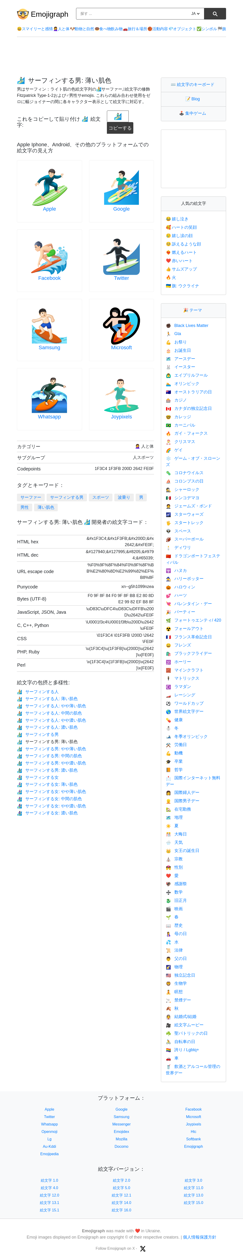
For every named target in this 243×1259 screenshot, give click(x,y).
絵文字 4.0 (49, 1188)
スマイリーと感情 (35, 29)
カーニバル (180, 425)
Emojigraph (49, 14)
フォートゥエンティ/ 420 (193, 620)
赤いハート (179, 260)
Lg (49, 1139)
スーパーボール (184, 539)
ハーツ (176, 595)
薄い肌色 (46, 507)
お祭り (176, 342)
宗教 (174, 859)
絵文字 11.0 (193, 1188)
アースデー (180, 358)
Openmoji (49, 1132)
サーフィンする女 (38, 777)
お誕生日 (178, 350)
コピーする (121, 126)
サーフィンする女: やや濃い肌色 (51, 806)
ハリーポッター (184, 578)
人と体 (61, 29)
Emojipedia (49, 1154)
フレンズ (178, 645)
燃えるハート (181, 252)
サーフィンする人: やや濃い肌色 (51, 720)
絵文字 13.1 (49, 1203)
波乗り (124, 497)
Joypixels (121, 417)
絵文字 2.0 (121, 1180)
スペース (178, 531)
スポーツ (100, 497)
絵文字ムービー (184, 1025)
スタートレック (184, 522)
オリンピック (182, 383)
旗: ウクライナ (182, 286)
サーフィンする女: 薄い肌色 (47, 784)
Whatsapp (49, 417)
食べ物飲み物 (109, 29)
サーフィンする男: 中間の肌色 (49, 755)
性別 (174, 867)
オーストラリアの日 (189, 392)
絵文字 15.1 (49, 1210)
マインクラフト (184, 670)
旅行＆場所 (135, 29)
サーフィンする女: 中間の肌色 (49, 798)
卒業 (174, 761)
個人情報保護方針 (199, 1237)
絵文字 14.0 (121, 1203)
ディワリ (178, 547)
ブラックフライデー (189, 653)
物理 (174, 967)
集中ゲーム (193, 113)
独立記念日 (180, 975)
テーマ (193, 310)
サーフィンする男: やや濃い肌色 (51, 763)
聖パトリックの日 (187, 1033)
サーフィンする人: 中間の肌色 (49, 713)
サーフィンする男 (66, 497)
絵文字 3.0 (193, 1180)
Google (121, 209)
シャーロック (182, 489)
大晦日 (176, 834)
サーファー (30, 497)
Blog (193, 99)
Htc (193, 1132)
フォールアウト (184, 628)
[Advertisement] (121, 57)
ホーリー (178, 661)
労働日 (176, 744)
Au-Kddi (49, 1146)
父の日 (176, 958)
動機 (174, 753)
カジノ (176, 400)
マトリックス (182, 678)
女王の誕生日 (182, 850)
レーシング (180, 695)
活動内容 (157, 29)
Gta (173, 333)
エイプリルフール (187, 375)
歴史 (174, 925)
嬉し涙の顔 (179, 235)
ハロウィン (180, 587)
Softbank (193, 1139)
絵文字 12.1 (121, 1195)
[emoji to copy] (118, 116)
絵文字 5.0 (121, 1188)
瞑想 (174, 991)
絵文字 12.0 (49, 1195)
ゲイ (174, 450)
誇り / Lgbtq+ (182, 1049)
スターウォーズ (184, 514)
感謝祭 (176, 883)
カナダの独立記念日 (189, 408)
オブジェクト (182, 29)
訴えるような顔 (183, 244)
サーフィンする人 (38, 691)
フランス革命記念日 (189, 637)
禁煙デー (178, 1000)
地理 (174, 817)
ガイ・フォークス (187, 433)
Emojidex (121, 1132)
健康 (174, 720)
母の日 (176, 933)
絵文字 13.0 (193, 1195)
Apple (49, 209)
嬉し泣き (177, 219)
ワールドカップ (184, 703)
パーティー (180, 612)
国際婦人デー (182, 792)
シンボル (207, 29)
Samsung (49, 347)
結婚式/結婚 (181, 1016)
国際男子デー (182, 801)
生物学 (176, 983)
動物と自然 (82, 29)
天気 (174, 842)
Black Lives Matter (187, 325)
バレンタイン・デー (189, 603)
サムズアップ (181, 269)
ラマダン (178, 686)
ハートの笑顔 (181, 227)
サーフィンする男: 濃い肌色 (47, 770)
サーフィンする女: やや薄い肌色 (51, 791)
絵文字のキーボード (193, 84)
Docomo (121, 1146)
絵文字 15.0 (193, 1203)
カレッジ (178, 416)
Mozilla (121, 1139)
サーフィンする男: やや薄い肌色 (51, 749)
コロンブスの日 (184, 481)
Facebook (49, 278)
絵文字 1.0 (49, 1180)
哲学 (174, 769)
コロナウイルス (184, 472)
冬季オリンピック (187, 736)
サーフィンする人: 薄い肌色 (47, 698)
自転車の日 (180, 1041)
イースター (180, 367)
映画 (174, 909)
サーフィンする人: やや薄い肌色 (51, 706)
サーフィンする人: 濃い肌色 (47, 727)
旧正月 (176, 900)
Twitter (121, 278)
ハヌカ (176, 570)
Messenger (121, 1124)
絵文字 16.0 (121, 1210)
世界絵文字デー (184, 711)
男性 (24, 507)
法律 (174, 950)
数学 (174, 892)
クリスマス (180, 441)
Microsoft (121, 347)
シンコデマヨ (182, 498)
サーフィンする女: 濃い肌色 (47, 813)
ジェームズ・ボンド (189, 506)
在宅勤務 (178, 809)
